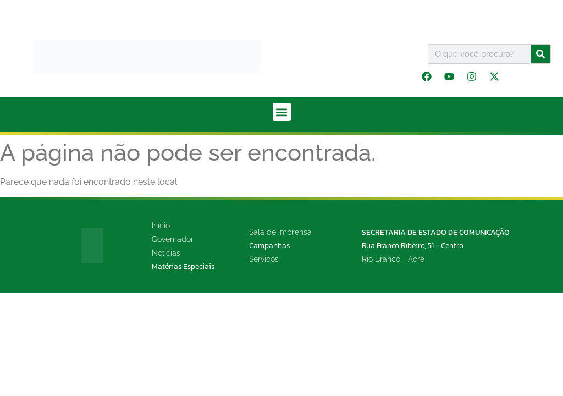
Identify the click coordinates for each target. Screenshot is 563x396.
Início (161, 225)
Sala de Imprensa (280, 232)
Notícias (166, 253)
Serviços (264, 259)
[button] (282, 112)
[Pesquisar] (540, 54)
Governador (173, 239)
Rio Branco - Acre (393, 259)
